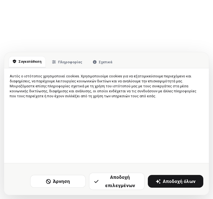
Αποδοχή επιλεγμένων (114, 181)
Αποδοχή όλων (176, 181)
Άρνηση (58, 181)
